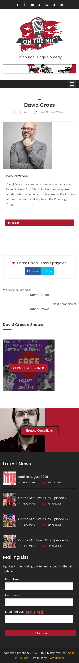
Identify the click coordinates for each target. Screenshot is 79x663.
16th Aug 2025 (51, 525)
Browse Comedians (39, 430)
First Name (12, 579)
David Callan (39, 295)
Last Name (12, 595)
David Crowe (39, 309)
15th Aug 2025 (51, 546)
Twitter (47, 271)
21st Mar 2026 (51, 482)
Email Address (24, 611)
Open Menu (72, 84)
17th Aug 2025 (51, 503)
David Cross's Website (49, 112)
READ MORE (26, 482)
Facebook (33, 271)
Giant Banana (56, 658)
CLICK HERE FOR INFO (28, 368)
